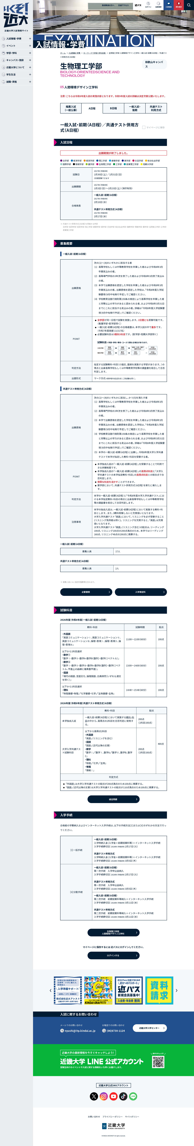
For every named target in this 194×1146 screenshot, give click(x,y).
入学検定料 (140, 591)
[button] (50, 990)
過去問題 (113, 799)
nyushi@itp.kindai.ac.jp (80, 1031)
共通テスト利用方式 (156, 108)
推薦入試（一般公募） (71, 108)
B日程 (113, 108)
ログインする (113, 955)
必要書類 (86, 591)
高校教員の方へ (108, 5)
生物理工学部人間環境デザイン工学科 (113, 932)
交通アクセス (123, 5)
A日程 (92, 108)
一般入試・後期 (135, 108)
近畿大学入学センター (149, 1027)
